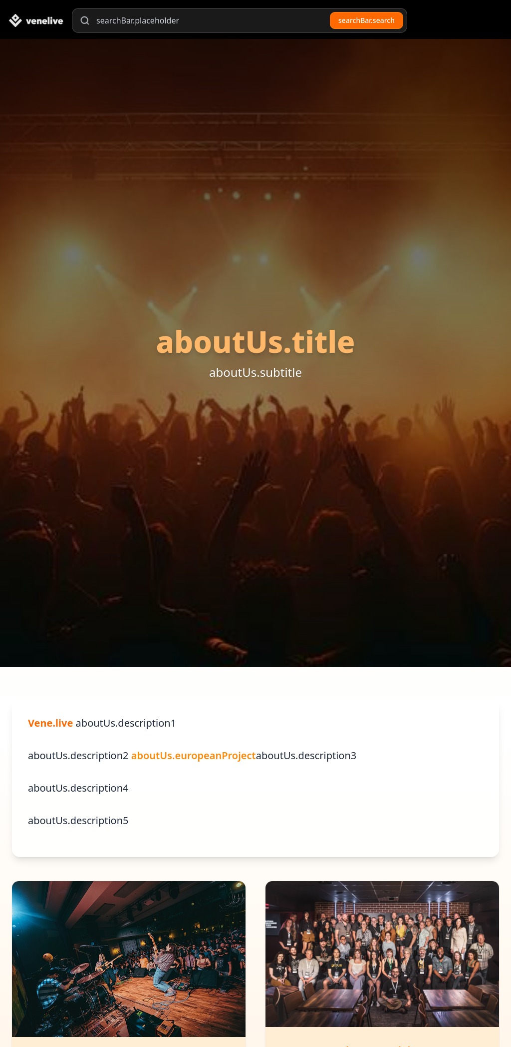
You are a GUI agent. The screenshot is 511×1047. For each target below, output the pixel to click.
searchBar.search (366, 20)
